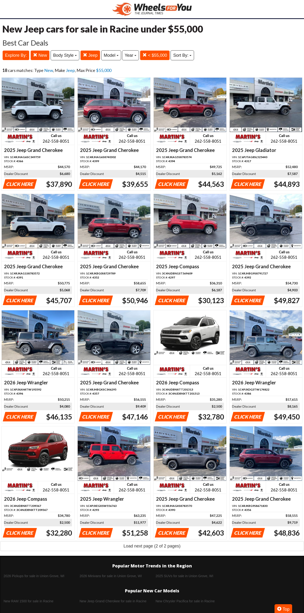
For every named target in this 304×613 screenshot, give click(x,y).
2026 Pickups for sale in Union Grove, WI (34, 576)
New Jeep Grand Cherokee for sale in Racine (113, 601)
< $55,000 (154, 55)
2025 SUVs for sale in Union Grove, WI (184, 576)
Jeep (90, 55)
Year (130, 55)
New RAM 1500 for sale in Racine (28, 601)
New (40, 55)
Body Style (65, 55)
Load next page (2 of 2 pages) (152, 546)
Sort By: (182, 55)
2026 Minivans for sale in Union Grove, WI (111, 576)
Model (111, 55)
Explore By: (16, 55)
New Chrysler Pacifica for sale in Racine (185, 601)
